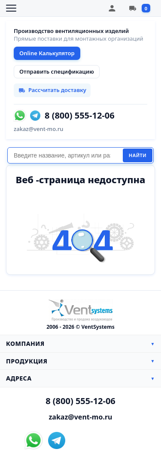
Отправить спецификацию (56, 71)
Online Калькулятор (47, 53)
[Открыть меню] (11, 8)
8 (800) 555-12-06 (80, 115)
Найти (137, 155)
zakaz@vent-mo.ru (38, 129)
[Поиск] (65, 155)
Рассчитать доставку (52, 90)
